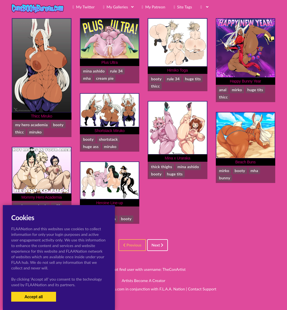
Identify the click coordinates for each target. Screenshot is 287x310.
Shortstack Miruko (109, 130)
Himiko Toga (177, 70)
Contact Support (202, 288)
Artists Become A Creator (143, 280)
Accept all (33, 296)
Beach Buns (245, 162)
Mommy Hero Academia (41, 197)
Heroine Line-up (109, 203)
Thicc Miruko (41, 116)
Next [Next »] (158, 245)
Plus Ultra (109, 62)
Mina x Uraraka (177, 158)
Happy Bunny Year (245, 81)
